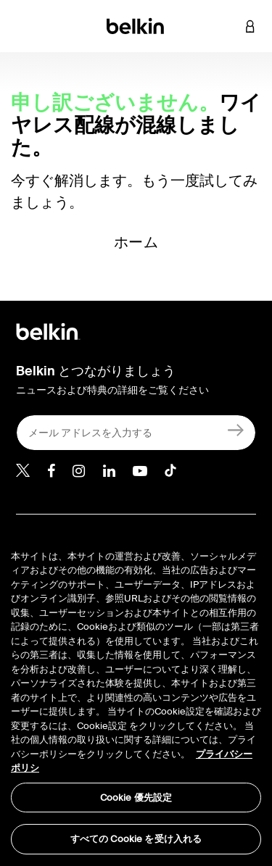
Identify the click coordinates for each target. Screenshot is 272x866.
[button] (228, 26)
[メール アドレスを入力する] (136, 433)
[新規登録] (236, 429)
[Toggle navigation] (22, 26)
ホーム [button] (136, 242)
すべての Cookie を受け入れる (136, 839)
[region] (136, 693)
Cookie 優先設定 (136, 797)
